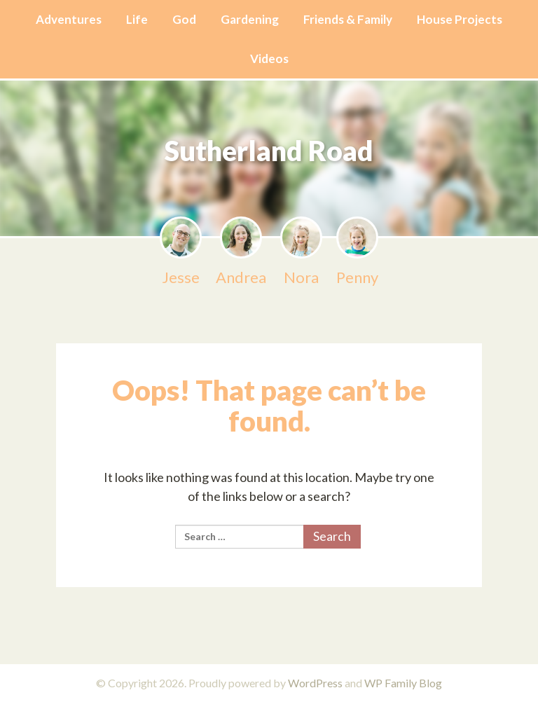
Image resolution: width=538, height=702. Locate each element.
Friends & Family (347, 19)
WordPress (315, 682)
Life (137, 19)
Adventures (69, 19)
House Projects (459, 19)
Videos (269, 58)
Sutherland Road (269, 150)
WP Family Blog (403, 682)
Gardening (250, 19)
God (184, 19)
